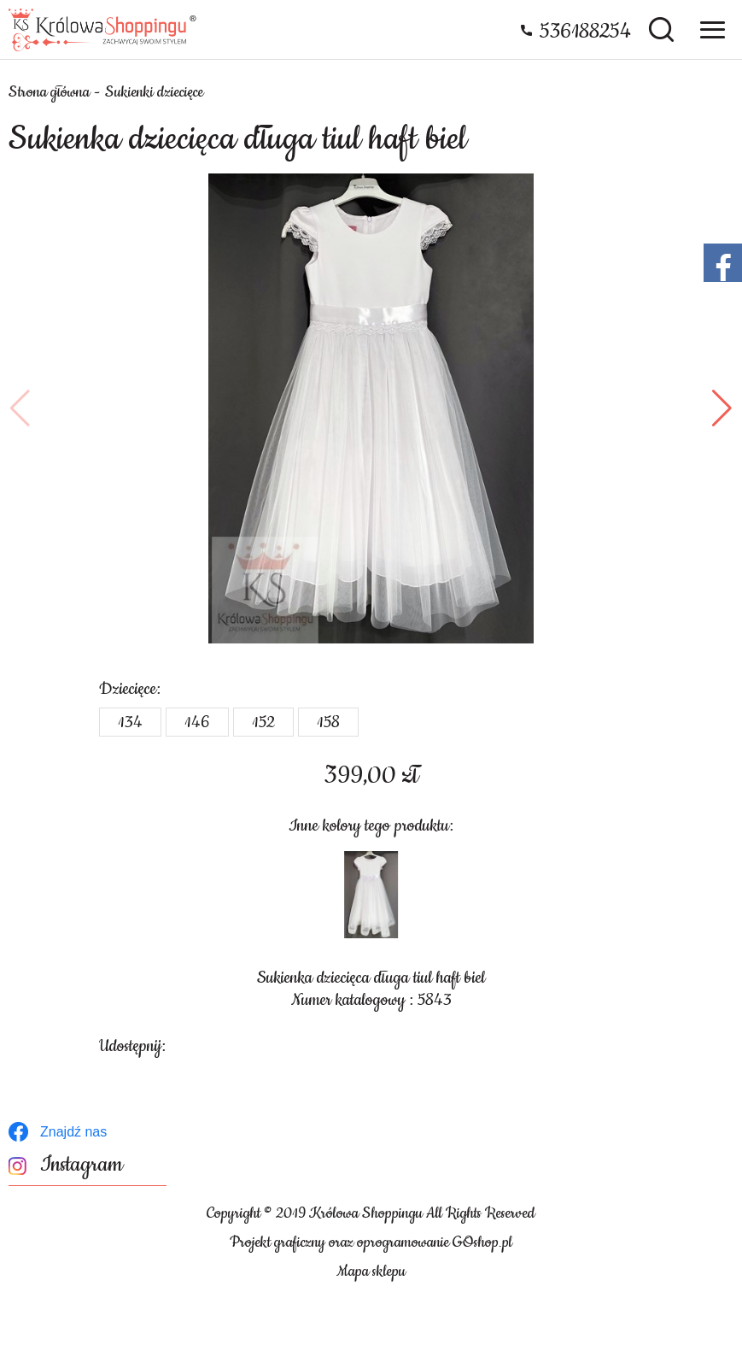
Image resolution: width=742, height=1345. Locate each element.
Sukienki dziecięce (154, 92)
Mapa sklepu (371, 1271)
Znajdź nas (73, 1132)
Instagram (81, 1165)
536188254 (585, 31)
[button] (20, 408)
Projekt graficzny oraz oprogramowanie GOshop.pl (371, 1242)
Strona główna (49, 92)
